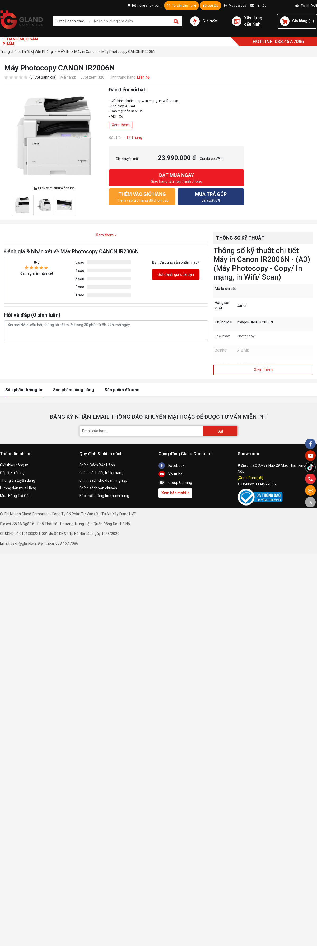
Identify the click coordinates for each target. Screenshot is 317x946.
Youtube (170, 474)
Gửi (220, 431)
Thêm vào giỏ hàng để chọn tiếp (142, 196)
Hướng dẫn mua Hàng (18, 488)
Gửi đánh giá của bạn (175, 274)
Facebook (171, 465)
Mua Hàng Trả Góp (15, 496)
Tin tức (258, 5)
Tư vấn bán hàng (181, 5)
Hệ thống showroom (144, 5)
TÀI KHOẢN (306, 6)
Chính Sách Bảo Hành (97, 465)
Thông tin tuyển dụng (17, 480)
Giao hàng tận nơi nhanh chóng (176, 177)
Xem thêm (120, 125)
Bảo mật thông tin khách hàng (104, 496)
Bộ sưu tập (210, 5)
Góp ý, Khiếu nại (12, 473)
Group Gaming (175, 482)
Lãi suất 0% (210, 196)
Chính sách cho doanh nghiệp (103, 480)
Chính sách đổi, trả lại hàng (101, 473)
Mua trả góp (235, 5)
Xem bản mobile (175, 493)
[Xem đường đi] (250, 478)
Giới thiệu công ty (14, 465)
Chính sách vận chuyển (98, 488)
